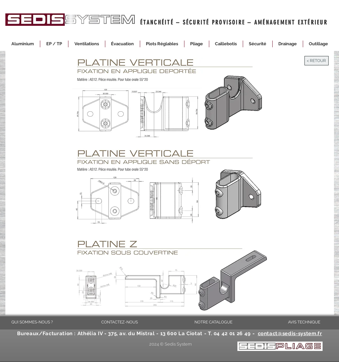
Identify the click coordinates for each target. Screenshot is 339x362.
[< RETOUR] (316, 60)
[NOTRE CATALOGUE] (213, 322)
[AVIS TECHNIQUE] (304, 322)
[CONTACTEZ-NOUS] (120, 322)
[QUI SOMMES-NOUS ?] (32, 322)
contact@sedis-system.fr (290, 333)
